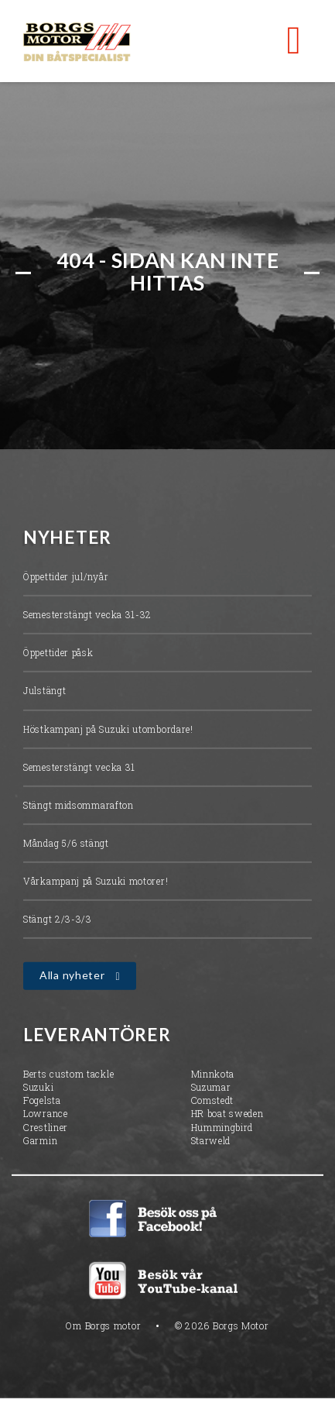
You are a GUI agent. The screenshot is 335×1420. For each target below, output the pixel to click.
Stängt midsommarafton (78, 806)
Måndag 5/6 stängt (66, 844)
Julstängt (44, 692)
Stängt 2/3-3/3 (57, 921)
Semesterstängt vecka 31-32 (87, 616)
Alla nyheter (71, 977)
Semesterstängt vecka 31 (79, 768)
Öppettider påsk (58, 654)
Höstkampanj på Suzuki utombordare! (108, 730)
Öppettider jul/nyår (65, 578)
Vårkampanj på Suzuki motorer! (95, 883)
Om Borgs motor (103, 1327)
